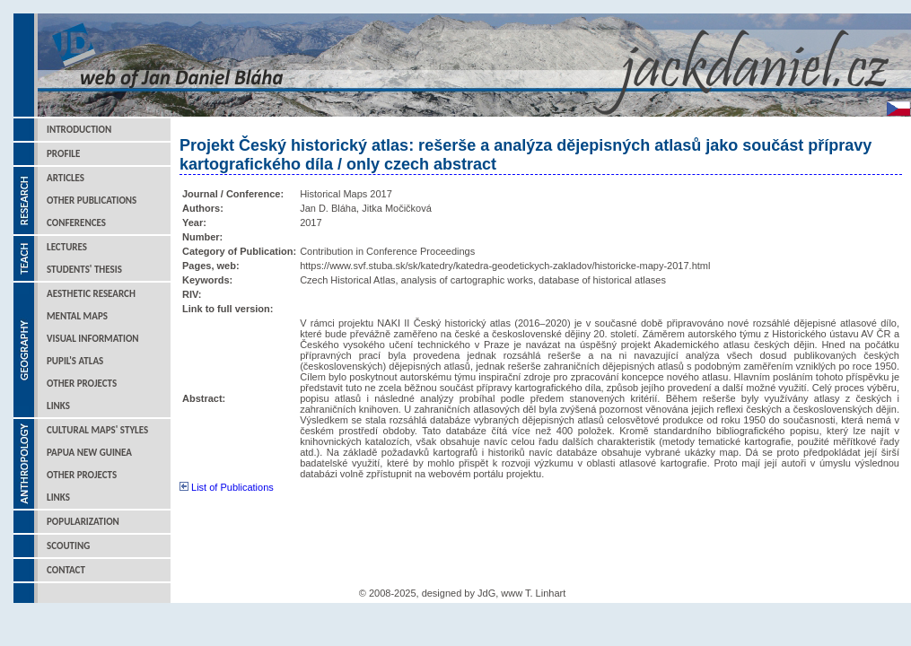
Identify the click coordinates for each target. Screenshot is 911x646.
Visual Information (93, 339)
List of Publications (227, 487)
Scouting (68, 546)
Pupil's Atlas (75, 361)
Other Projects (82, 383)
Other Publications (91, 200)
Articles (65, 178)
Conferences (76, 223)
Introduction (79, 129)
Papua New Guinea (89, 452)
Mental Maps (77, 316)
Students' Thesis (84, 269)
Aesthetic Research (91, 294)
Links (58, 406)
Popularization (83, 522)
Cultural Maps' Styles (97, 430)
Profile (63, 154)
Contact (66, 570)
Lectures (67, 247)
